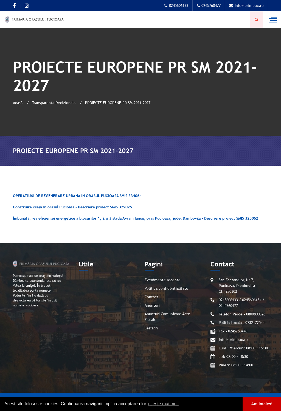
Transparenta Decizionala (54, 102)
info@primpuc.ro (246, 5)
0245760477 (209, 5)
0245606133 (176, 5)
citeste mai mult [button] (163, 403)
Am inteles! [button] (261, 404)
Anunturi (152, 305)
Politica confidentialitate (166, 288)
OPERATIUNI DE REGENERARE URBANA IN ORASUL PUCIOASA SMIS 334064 (77, 196)
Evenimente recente (163, 280)
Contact (151, 297)
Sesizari (151, 328)
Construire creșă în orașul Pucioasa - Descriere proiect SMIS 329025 (72, 207)
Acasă (18, 102)
